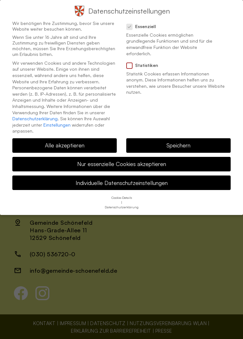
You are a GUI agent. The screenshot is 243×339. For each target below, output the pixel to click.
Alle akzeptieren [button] (64, 142)
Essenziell (143, 24)
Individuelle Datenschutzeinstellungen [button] (122, 179)
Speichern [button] (178, 142)
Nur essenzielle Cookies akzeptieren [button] (121, 161)
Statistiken (145, 62)
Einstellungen (57, 122)
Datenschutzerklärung (35, 115)
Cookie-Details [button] (121, 195)
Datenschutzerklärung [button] (122, 204)
